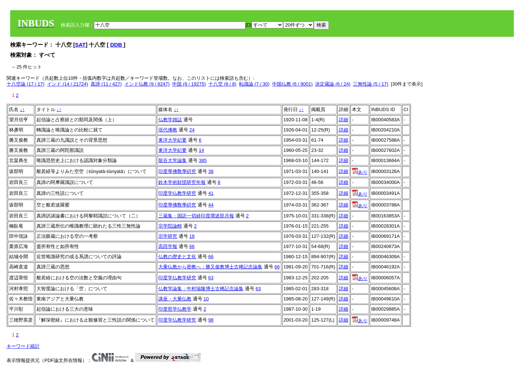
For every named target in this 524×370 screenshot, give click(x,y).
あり (360, 172)
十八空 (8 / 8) (223, 84)
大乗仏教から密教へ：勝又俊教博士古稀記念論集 (210, 266)
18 (191, 236)
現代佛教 (167, 130)
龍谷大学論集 (172, 160)
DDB (117, 45)
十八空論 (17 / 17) (25, 84)
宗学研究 (167, 236)
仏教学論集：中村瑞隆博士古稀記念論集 (200, 288)
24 (191, 130)
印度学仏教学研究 (177, 193)
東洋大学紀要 (172, 140)
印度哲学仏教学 (174, 309)
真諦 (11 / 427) (106, 84)
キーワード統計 (23, 346)
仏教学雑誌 (170, 119)
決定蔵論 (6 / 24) (332, 84)
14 (201, 150)
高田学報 (167, 246)
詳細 (343, 119)
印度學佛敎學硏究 (177, 171)
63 (210, 277)
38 (210, 171)
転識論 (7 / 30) (254, 84)
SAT (80, 45)
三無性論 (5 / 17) (370, 84)
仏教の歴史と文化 (177, 256)
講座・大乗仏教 (174, 299)
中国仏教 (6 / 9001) (292, 84)
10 (206, 299)
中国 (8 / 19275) (189, 84)
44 (210, 205)
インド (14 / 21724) (67, 84)
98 (210, 320)
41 (210, 193)
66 (191, 246)
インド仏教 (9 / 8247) (147, 84)
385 (203, 160)
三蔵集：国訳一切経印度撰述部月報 (196, 216)
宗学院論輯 (170, 226)
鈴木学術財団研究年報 (182, 182)
